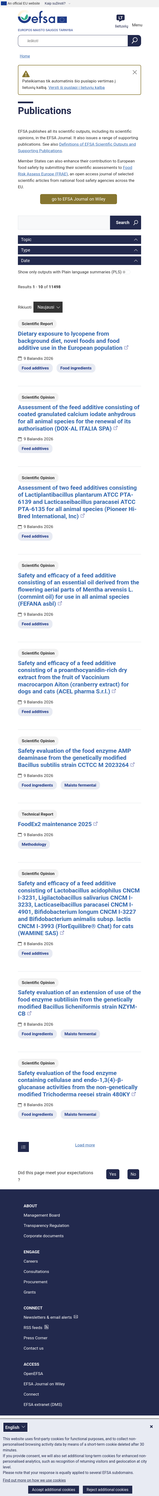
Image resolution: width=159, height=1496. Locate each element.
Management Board (42, 1215)
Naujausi (45, 307)
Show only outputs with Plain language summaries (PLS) (70, 272)
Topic (26, 239)
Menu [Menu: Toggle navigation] (136, 25)
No (133, 1174)
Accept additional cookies (53, 1489)
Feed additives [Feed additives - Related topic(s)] (35, 448)
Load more (85, 1145)
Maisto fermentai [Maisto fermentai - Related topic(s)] (80, 785)
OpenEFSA (33, 1373)
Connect (31, 1394)
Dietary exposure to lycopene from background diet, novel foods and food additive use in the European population (73, 340)
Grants (30, 1292)
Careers (31, 1261)
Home (25, 56)
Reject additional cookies (107, 1489)
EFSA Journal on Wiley (44, 1383)
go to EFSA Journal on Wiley (79, 198)
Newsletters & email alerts (48, 1317)
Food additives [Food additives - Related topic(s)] (35, 368)
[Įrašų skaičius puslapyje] (23, 1147)
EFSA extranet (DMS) (43, 1404)
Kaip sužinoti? (55, 3)
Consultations (36, 1271)
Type (25, 250)
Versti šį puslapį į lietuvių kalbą (76, 87)
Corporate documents (44, 1235)
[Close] (135, 72)
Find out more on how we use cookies (34, 1480)
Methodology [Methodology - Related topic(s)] (34, 844)
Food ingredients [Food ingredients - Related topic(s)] (76, 368)
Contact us (33, 1348)
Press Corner (36, 1337)
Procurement (36, 1281)
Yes (112, 1174)
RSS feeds (33, 1327)
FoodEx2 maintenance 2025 (58, 824)
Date (25, 260)
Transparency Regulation (46, 1225)
